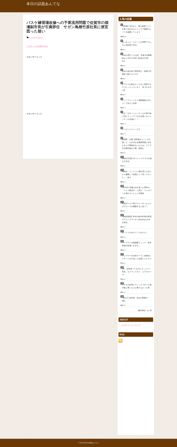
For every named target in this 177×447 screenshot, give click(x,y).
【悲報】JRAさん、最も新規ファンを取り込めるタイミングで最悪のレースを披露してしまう (136, 29)
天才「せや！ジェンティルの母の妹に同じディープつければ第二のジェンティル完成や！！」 (136, 116)
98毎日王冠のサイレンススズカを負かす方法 (137, 159)
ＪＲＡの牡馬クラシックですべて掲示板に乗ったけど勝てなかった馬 (136, 286)
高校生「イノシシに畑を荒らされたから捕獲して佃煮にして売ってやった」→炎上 (136, 174)
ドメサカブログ (36, 37)
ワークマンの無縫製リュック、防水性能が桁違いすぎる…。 (136, 244)
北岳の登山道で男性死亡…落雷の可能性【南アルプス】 (136, 72)
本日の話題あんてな (43, 4)
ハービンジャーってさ (131, 129)
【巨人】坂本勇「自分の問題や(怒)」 (135, 299)
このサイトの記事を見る (37, 46)
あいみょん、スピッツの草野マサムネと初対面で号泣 (136, 43)
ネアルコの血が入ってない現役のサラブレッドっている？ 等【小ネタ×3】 (136, 87)
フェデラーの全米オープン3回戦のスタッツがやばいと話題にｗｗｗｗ (136, 257)
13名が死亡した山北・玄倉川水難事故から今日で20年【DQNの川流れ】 (137, 58)
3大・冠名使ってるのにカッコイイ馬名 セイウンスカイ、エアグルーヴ (136, 272)
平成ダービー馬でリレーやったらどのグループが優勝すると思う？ (136, 204)
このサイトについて (130, 325)
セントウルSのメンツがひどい (134, 232)
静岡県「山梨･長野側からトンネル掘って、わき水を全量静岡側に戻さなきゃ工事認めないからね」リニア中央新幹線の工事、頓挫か (136, 143)
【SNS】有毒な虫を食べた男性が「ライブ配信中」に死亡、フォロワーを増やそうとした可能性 (136, 190)
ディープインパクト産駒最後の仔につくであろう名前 (136, 101)
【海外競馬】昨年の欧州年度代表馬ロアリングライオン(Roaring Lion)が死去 (136, 219)
